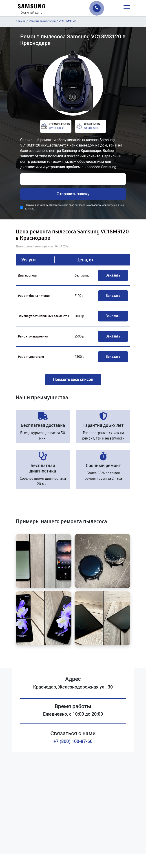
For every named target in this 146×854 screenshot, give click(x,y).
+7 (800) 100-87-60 (73, 741)
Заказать (113, 275)
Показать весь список (73, 379)
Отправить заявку (73, 193)
